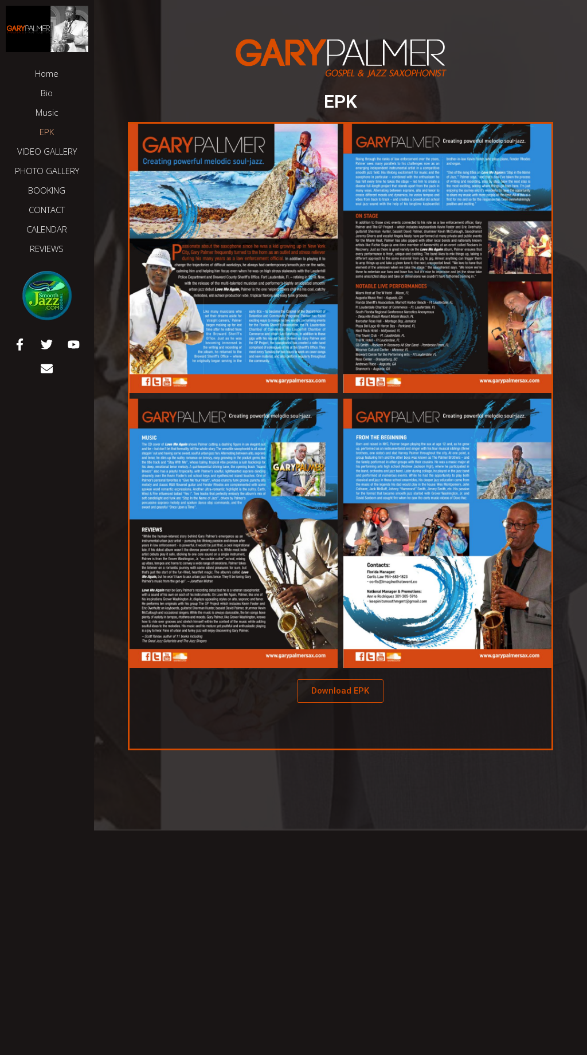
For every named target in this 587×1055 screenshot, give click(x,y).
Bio (47, 93)
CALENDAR (46, 229)
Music (47, 112)
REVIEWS (47, 248)
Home (46, 73)
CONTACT (47, 209)
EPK (47, 131)
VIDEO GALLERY (47, 151)
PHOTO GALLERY (47, 170)
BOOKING (46, 190)
